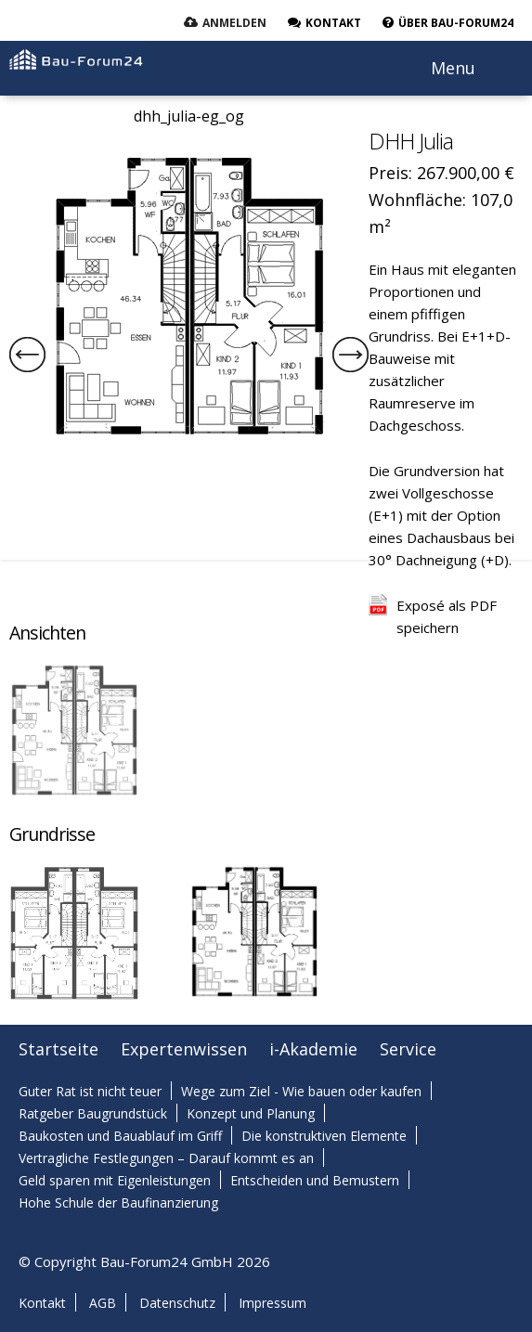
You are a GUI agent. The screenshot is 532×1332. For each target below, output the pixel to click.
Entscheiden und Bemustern (314, 1180)
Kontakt (42, 1303)
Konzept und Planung (251, 1113)
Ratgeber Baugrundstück (93, 1113)
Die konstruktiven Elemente (324, 1135)
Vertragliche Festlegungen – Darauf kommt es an (166, 1158)
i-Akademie (313, 1049)
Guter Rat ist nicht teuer (90, 1091)
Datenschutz (177, 1303)
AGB (102, 1303)
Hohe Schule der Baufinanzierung (118, 1202)
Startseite (58, 1049)
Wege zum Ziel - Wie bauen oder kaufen (301, 1091)
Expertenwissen (184, 1049)
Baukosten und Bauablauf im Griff (120, 1135)
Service (408, 1049)
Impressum (272, 1303)
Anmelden (234, 23)
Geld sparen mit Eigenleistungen (115, 1180)
